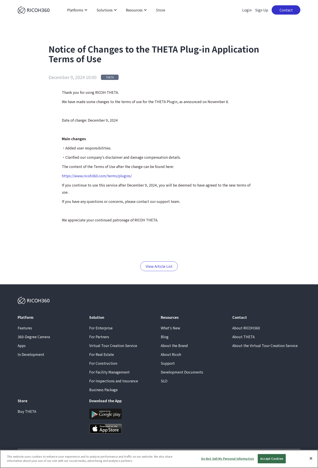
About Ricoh (171, 354)
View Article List (159, 266)
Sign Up (261, 10)
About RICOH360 (246, 327)
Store (160, 10)
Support (168, 363)
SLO (164, 380)
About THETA (243, 336)
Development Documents (182, 372)
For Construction (103, 363)
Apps (22, 345)
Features (25, 327)
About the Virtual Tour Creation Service (265, 345)
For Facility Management (109, 372)
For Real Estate (101, 354)
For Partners (99, 336)
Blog (164, 336)
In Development (31, 354)
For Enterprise (101, 327)
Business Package (103, 389)
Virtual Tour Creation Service (113, 345)
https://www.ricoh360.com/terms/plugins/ (97, 175)
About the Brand (174, 345)
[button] (77, 10)
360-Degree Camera (34, 336)
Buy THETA (27, 411)
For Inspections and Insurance (113, 380)
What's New (170, 327)
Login (247, 10)
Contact (286, 10)
